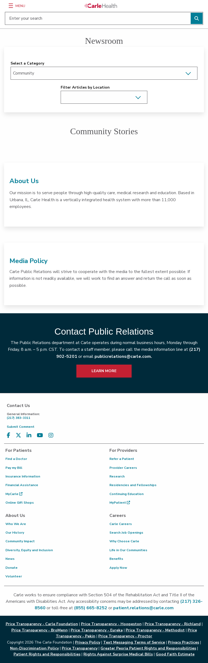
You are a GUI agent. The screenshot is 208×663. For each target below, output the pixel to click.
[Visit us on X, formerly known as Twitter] (18, 435)
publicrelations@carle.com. (123, 356)
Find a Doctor (16, 459)
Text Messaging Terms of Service (134, 642)
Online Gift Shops (19, 502)
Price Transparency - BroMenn (39, 630)
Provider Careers (123, 468)
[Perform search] (197, 18)
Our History (14, 532)
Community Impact (20, 541)
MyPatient (119, 502)
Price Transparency (80, 648)
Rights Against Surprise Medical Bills (118, 654)
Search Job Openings (126, 532)
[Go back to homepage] (100, 6)
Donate (11, 568)
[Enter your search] (104, 18)
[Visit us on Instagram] (50, 435)
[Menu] (11, 6)
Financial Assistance (21, 485)
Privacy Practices (183, 642)
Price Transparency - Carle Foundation (42, 624)
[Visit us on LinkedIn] (29, 435)
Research (117, 476)
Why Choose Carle (124, 541)
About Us (24, 181)
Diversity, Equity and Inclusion (29, 550)
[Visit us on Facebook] (8, 435)
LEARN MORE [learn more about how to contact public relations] (104, 370)
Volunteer (13, 576)
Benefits (116, 559)
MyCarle (13, 494)
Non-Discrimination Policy (34, 648)
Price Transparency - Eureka (97, 630)
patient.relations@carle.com (143, 608)
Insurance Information (22, 476)
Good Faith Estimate (175, 654)
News (10, 559)
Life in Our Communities (128, 550)
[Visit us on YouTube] (40, 435)
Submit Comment (20, 427)
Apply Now (118, 568)
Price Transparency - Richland (173, 624)
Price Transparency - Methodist (155, 630)
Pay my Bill (13, 468)
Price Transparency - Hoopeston (111, 624)
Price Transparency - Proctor (125, 636)
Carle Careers (120, 524)
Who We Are (15, 524)
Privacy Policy (87, 642)
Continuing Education (126, 494)
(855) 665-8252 (90, 608)
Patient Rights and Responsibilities (47, 654)
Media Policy (28, 261)
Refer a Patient (121, 459)
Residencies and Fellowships (133, 485)
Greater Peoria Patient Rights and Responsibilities (148, 648)
